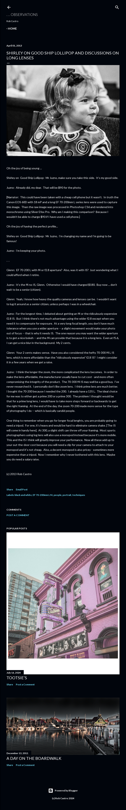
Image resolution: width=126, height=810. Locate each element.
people (57, 494)
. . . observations (22, 14)
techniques (78, 494)
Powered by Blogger (63, 790)
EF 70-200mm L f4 (43, 494)
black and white (23, 494)
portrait (66, 494)
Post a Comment (17, 515)
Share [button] (9, 489)
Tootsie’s (16, 677)
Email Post (22, 489)
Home (12, 28)
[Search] (117, 6)
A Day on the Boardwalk (33, 758)
